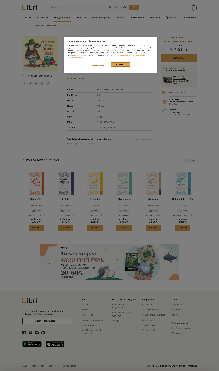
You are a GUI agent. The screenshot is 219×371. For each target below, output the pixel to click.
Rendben (120, 64)
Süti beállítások (99, 65)
